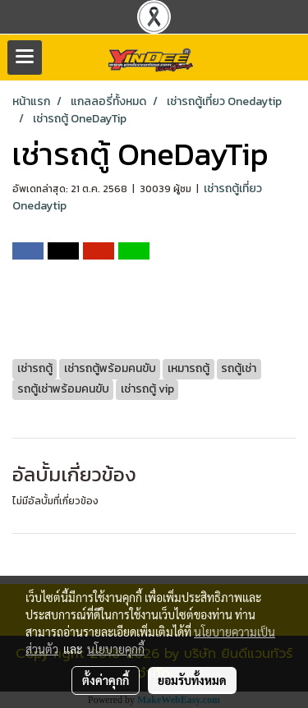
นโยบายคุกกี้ (116, 648)
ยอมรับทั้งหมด (192, 680)
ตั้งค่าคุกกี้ (105, 680)
